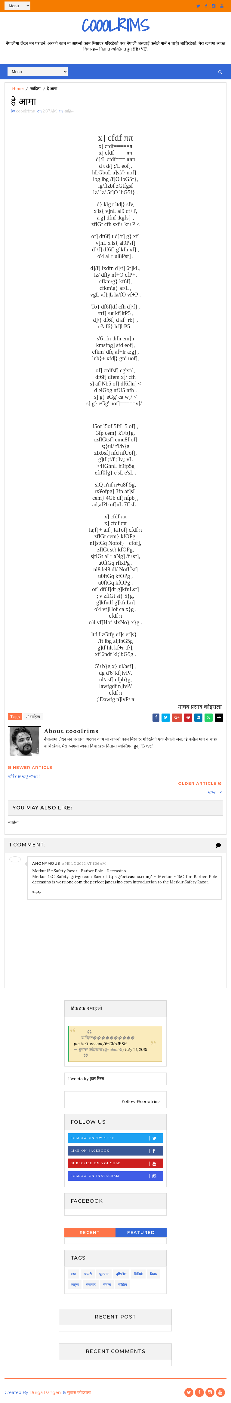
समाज (107, 1284)
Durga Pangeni (45, 1392)
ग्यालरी (88, 1274)
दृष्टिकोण (121, 1274)
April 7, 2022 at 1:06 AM (84, 863)
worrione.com (69, 882)
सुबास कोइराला (79, 1392)
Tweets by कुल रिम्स (86, 1079)
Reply (36, 892)
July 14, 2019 (136, 1049)
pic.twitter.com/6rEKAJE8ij (100, 1043)
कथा (73, 1274)
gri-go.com (81, 876)
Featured (141, 1233)
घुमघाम (104, 1274)
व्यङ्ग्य (75, 1284)
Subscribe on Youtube (117, 1163)
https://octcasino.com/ (129, 876)
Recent (90, 1233)
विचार (153, 1274)
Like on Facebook (117, 1151)
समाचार (91, 1284)
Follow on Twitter (117, 1138)
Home (17, 88)
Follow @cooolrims (140, 1101)
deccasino (41, 882)
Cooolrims (115, 25)
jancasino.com (118, 882)
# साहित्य (33, 717)
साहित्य (35, 88)
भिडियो (138, 1274)
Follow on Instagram (117, 1176)
